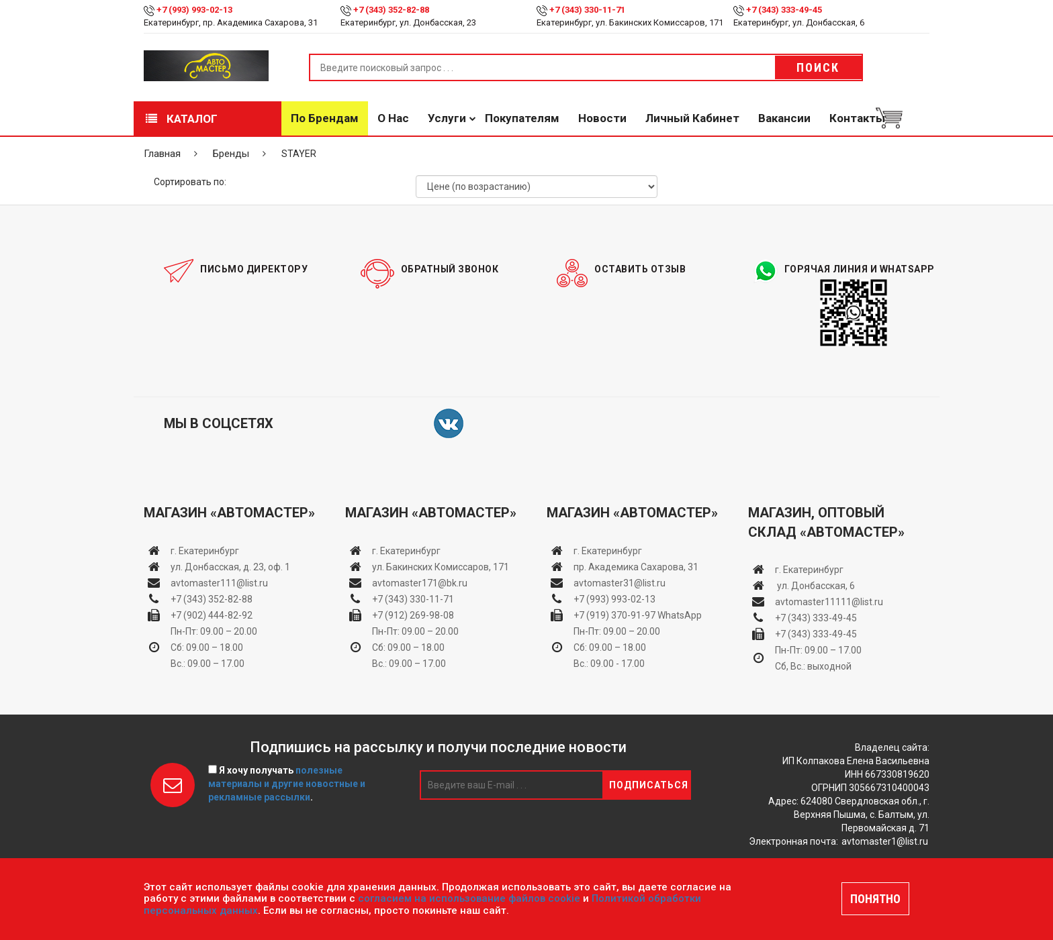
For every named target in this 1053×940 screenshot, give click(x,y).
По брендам (325, 118)
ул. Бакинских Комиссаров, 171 (440, 567)
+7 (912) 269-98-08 (413, 615)
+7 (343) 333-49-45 (784, 10)
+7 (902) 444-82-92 (212, 615)
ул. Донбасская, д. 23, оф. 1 (230, 567)
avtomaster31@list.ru (620, 583)
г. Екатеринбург (206, 550)
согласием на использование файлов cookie (469, 898)
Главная (162, 154)
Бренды (231, 154)
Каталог (182, 118)
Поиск (817, 67)
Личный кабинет (692, 118)
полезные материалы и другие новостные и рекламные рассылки (286, 783)
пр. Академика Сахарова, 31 (636, 567)
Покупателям (522, 118)
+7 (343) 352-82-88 (391, 10)
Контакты (857, 118)
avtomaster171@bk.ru (419, 583)
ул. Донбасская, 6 (815, 585)
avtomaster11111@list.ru (829, 601)
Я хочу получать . (286, 783)
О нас (393, 118)
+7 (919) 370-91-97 (614, 615)
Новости (602, 118)
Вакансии (784, 118)
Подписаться (648, 785)
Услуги (447, 118)
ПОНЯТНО (875, 899)
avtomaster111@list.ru (219, 583)
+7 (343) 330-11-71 (587, 10)
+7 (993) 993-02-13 (614, 599)
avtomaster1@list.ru (884, 841)
